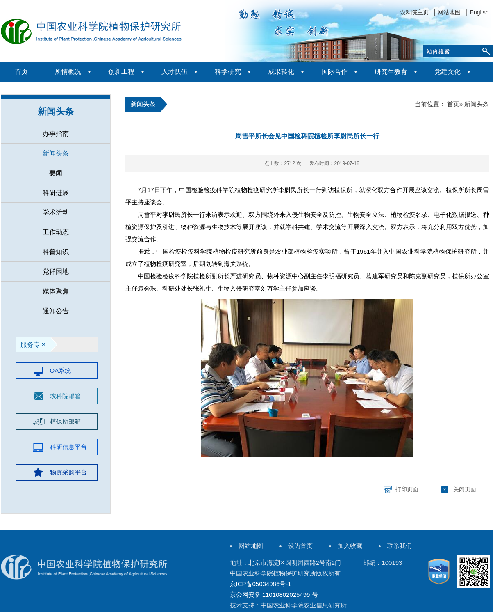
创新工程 (121, 71)
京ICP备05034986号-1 (260, 583)
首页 (21, 71)
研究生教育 (391, 71)
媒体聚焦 (56, 291)
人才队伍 (174, 71)
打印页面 (406, 489)
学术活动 (56, 212)
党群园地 (56, 271)
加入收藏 (350, 545)
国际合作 (334, 71)
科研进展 (56, 192)
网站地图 (449, 12)
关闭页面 (464, 489)
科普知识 (56, 251)
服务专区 (33, 344)
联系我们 (399, 545)
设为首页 (300, 545)
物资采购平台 (68, 472)
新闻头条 (56, 111)
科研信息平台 (68, 446)
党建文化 (447, 71)
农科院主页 (414, 12)
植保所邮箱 (65, 421)
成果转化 (281, 71)
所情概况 (68, 71)
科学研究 (228, 71)
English (479, 12)
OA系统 (60, 370)
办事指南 (56, 133)
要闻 (55, 173)
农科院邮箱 (65, 395)
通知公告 (56, 310)
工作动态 (56, 232)
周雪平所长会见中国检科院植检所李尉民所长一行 (307, 136)
